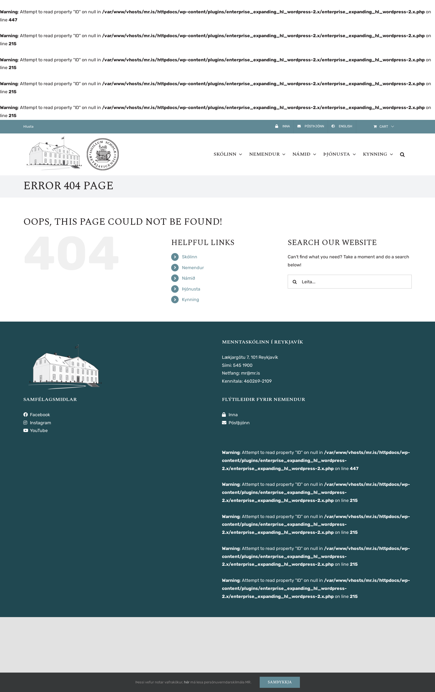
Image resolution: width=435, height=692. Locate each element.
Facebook (36, 414)
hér (186, 682)
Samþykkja (280, 682)
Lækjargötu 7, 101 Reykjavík (250, 357)
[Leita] (295, 282)
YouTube (35, 430)
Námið (188, 278)
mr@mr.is (250, 373)
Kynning (190, 299)
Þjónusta (191, 289)
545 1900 (242, 365)
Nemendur (193, 267)
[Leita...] (350, 282)
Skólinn (189, 256)
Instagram (37, 422)
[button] (402, 154)
